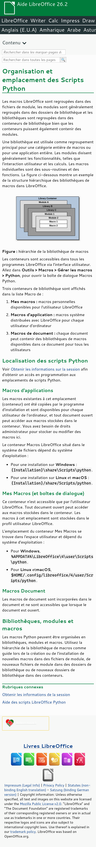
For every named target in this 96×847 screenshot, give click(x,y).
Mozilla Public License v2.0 (40, 803)
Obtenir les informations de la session (36, 694)
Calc (53, 20)
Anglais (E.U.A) (19, 29)
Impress (70, 20)
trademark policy (23, 831)
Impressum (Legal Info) (22, 785)
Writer (37, 20)
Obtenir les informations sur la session (45, 369)
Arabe (74, 29)
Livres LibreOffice (48, 746)
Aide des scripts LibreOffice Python (34, 702)
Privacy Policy (53, 785)
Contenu (11, 42)
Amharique (51, 29)
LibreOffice (14, 20)
